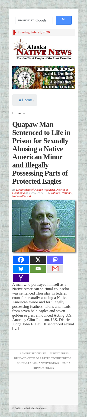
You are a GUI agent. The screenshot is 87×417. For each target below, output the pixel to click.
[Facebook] (21, 260)
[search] (33, 20)
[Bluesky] (21, 269)
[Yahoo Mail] (21, 278)
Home (25, 100)
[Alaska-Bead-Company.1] (43, 77)
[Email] (38, 269)
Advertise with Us (33, 353)
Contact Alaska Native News (38, 363)
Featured (54, 193)
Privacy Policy (43, 367)
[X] (38, 260)
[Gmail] (55, 269)
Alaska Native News (34, 408)
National (67, 193)
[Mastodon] (55, 260)
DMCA (66, 363)
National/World (21, 196)
